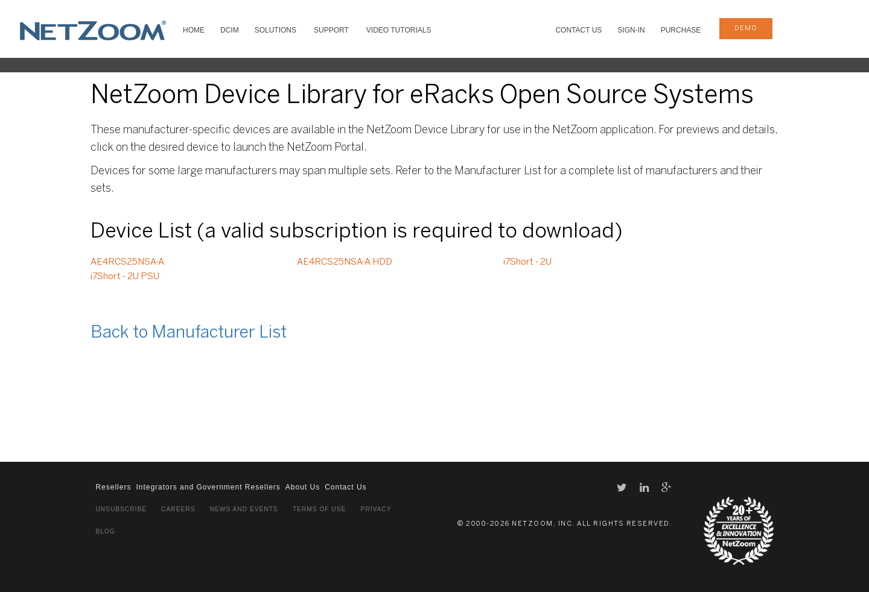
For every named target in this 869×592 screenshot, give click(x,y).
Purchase (681, 30)
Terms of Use (319, 509)
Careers (178, 509)
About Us (302, 487)
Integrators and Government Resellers (208, 487)
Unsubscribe (121, 509)
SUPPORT (331, 30)
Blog (105, 531)
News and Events (244, 509)
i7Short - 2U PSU (125, 276)
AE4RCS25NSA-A (127, 262)
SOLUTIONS (275, 30)
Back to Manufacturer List (189, 333)
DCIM (229, 30)
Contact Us (578, 30)
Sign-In (631, 30)
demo (745, 28)
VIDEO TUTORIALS (398, 30)
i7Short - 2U (527, 262)
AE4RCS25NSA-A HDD (344, 262)
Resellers (113, 487)
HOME (194, 30)
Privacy (376, 509)
